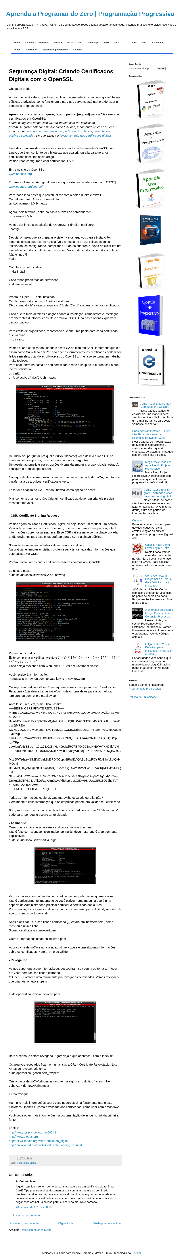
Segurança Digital (26, 1162)
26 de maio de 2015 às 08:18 (34, 1207)
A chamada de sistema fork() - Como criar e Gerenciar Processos (159, 613)
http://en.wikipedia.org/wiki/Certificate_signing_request (45, 1145)
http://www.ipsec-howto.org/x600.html (34, 1132)
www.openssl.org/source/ (26, 186)
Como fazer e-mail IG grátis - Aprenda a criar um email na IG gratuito (158, 493)
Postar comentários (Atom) (36, 1229)
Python (58, 42)
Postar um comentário (26, 1215)
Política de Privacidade (143, 697)
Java (116, 42)
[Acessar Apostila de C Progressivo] (151, 162)
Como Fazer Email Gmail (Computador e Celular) (155, 405)
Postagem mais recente (24, 1223)
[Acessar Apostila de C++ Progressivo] (151, 385)
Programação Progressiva (145, 688)
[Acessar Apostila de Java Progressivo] (151, 207)
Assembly (157, 42)
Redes (16, 49)
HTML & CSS (74, 42)
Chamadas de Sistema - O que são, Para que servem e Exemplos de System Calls (151, 434)
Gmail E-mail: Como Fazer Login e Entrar (157, 546)
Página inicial (66, 1223)
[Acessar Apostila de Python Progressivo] (151, 117)
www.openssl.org (20, 174)
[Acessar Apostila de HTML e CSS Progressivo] (151, 246)
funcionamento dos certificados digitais (85, 135)
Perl (144, 42)
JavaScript (93, 42)
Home (16, 42)
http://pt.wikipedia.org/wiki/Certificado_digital (38, 1141)
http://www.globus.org (23, 1136)
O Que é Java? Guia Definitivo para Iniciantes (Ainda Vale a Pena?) (158, 649)
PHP (106, 42)
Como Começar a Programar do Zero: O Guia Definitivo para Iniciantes (158, 580)
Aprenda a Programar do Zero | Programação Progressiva (90, 13)
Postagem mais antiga (107, 1223)
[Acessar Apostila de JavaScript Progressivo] (151, 289)
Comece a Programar (37, 42)
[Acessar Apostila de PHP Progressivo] (151, 337)
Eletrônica (31, 49)
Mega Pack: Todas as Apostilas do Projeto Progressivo (158, 465)
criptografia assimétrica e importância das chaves (59, 131)
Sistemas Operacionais (55, 49)
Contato (77, 49)
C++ (134, 42)
